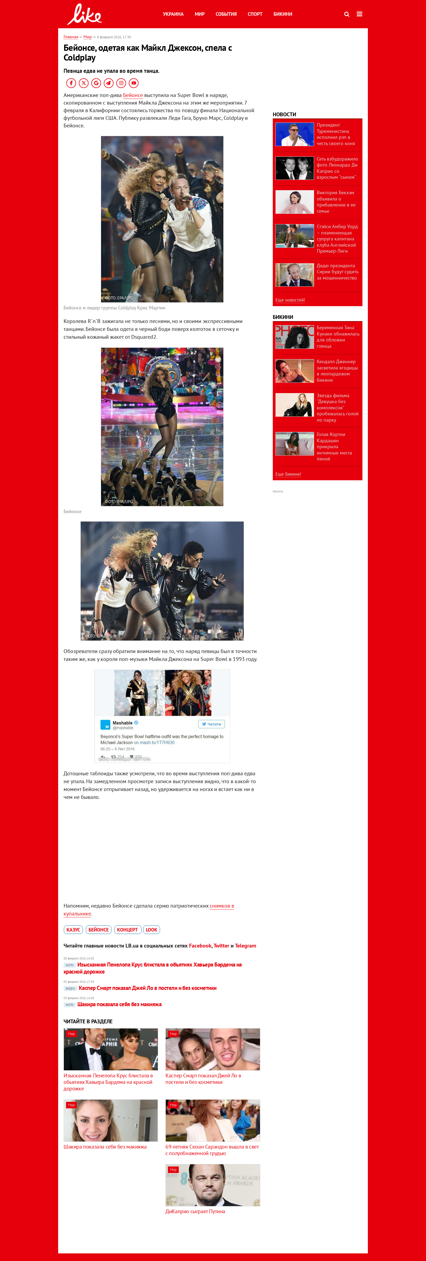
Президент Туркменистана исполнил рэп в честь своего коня (336, 134)
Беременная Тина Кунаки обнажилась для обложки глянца (338, 336)
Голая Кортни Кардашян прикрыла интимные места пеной (334, 446)
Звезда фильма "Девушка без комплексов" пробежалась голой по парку (338, 407)
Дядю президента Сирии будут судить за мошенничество (337, 271)
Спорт (255, 14)
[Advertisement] (109, 1202)
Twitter (221, 945)
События (226, 14)
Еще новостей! (290, 300)
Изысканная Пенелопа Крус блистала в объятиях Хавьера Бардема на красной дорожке (153, 968)
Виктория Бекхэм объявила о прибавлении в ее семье (336, 201)
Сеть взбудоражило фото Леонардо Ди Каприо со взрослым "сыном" (337, 168)
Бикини (283, 14)
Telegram (245, 945)
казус (73, 930)
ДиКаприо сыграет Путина (195, 1211)
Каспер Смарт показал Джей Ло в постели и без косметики (140, 988)
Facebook (200, 945)
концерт (128, 930)
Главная (71, 36)
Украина (173, 14)
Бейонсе (133, 95)
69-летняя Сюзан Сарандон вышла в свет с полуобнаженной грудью (211, 1150)
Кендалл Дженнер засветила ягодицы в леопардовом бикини (337, 370)
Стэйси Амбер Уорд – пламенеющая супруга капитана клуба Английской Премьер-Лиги (337, 238)
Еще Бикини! (288, 474)
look (151, 930)
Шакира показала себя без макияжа (112, 1004)
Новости (284, 114)
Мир (200, 14)
